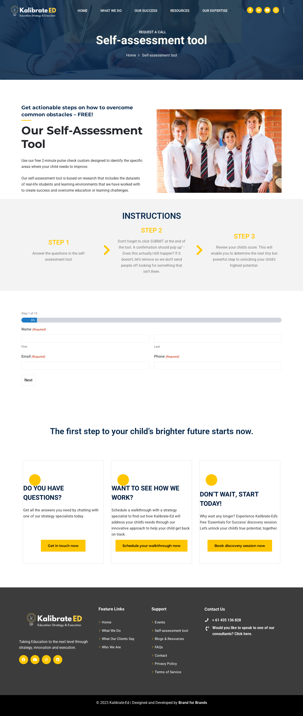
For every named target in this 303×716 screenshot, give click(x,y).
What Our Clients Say (118, 638)
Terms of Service (168, 672)
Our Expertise (217, 10)
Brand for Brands (192, 702)
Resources (182, 10)
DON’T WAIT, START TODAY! (229, 499)
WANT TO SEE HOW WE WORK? (145, 493)
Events (160, 622)
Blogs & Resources (169, 638)
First (24, 346)
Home (82, 10)
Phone (166, 357)
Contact (161, 655)
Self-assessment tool (171, 630)
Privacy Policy (166, 663)
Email (33, 357)
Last (157, 346)
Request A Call (154, 32)
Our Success (146, 10)
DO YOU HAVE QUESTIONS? (43, 493)
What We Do (111, 10)
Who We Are (111, 647)
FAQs (159, 647)
